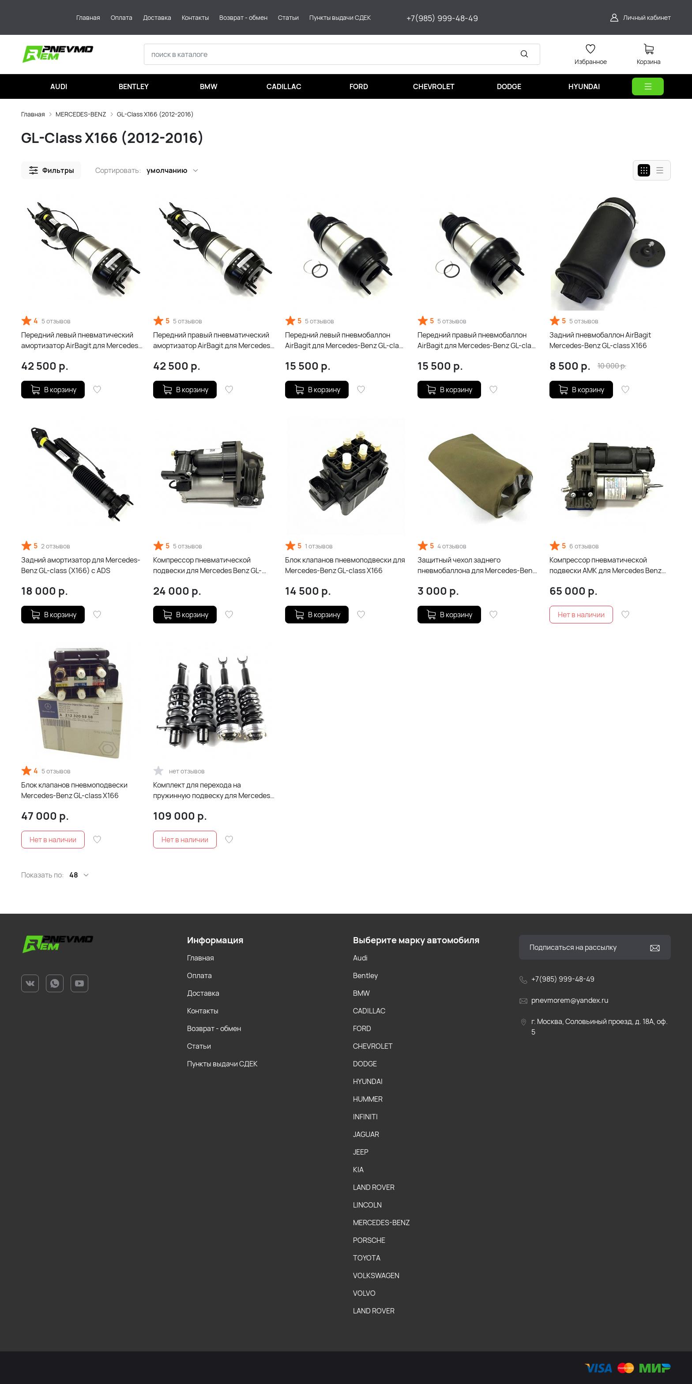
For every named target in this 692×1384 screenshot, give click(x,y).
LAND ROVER (374, 1187)
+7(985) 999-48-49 (442, 18)
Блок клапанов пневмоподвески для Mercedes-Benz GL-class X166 (345, 565)
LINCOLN (367, 1205)
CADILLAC (369, 1011)
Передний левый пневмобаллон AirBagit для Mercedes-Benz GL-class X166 (345, 340)
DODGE (365, 1064)
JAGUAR (366, 1134)
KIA (358, 1169)
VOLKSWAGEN (376, 1275)
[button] (51, 170)
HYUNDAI (368, 1081)
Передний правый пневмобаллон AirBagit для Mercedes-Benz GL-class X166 (477, 340)
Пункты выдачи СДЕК (222, 1064)
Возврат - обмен (214, 1028)
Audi (360, 958)
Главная (33, 114)
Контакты (202, 1011)
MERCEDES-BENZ (81, 114)
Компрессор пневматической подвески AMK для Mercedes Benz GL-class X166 (605, 565)
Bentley (365, 975)
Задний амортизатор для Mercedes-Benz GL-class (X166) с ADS (80, 565)
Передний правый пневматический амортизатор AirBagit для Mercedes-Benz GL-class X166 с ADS (213, 340)
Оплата (199, 975)
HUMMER (368, 1099)
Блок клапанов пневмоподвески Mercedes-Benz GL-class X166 (74, 790)
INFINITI (365, 1116)
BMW (361, 993)
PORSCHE (369, 1240)
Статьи (199, 1046)
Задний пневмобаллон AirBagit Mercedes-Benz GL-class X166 (600, 340)
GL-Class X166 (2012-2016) (155, 114)
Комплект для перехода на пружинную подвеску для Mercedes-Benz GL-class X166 (213, 790)
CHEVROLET (373, 1046)
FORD (362, 1028)
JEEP (361, 1152)
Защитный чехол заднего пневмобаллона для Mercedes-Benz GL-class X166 (476, 565)
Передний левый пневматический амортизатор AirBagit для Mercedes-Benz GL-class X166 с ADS (81, 340)
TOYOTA (366, 1258)
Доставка (203, 993)
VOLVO (364, 1293)
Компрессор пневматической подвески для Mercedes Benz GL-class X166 (207, 565)
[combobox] (342, 54)
